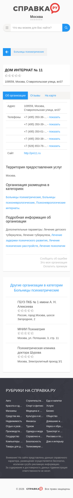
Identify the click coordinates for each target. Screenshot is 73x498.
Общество (51, 416)
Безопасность (33, 441)
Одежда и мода (34, 431)
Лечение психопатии (52, 245)
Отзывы (35, 95)
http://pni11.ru (32, 153)
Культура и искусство (37, 416)
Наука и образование (57, 426)
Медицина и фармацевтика (41, 411)
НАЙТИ (66, 27)
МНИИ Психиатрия (31, 329)
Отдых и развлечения (17, 426)
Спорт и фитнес (34, 405)
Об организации (15, 95)
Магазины (11, 411)
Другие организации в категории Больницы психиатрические (36, 287)
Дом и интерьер (54, 441)
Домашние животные (57, 421)
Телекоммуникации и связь (40, 446)
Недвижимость (14, 421)
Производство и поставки (19, 431)
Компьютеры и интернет (19, 441)
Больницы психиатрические (23, 197)
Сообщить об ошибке (53, 258)
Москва (36, 17)
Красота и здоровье (16, 405)
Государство (12, 436)
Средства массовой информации (24, 416)
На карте (50, 95)
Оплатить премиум (55, 266)
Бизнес (50, 411)
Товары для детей (15, 446)
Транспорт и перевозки (58, 431)
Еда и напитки (54, 400)
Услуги (50, 405)
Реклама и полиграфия (58, 436)
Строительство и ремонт (39, 400)
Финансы (31, 421)
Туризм (30, 426)
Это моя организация (53, 262)
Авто (8, 400)
